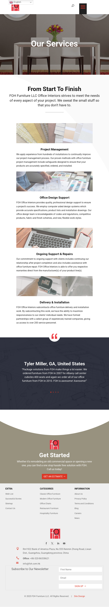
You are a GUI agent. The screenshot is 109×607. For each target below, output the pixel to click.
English (15, 2)
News (77, 518)
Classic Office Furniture (50, 494)
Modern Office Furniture (50, 499)
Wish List (9, 494)
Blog (76, 508)
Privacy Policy (81, 499)
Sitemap (9, 503)
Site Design (79, 596)
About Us (79, 494)
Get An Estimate (53, 476)
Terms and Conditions (84, 503)
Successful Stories (13, 499)
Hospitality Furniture (49, 513)
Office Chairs (45, 503)
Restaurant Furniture (49, 508)
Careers (78, 513)
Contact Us (10, 508)
